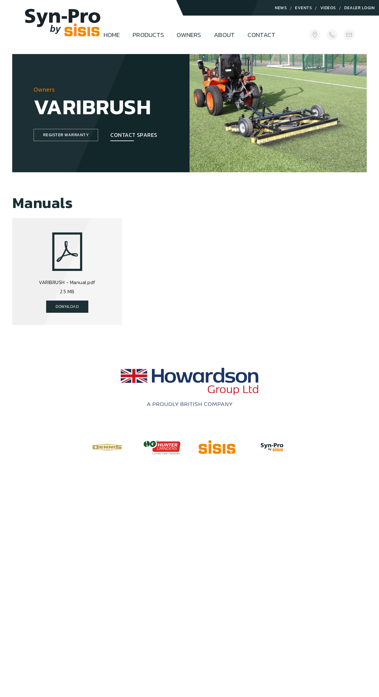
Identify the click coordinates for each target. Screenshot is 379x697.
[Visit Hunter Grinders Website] (162, 447)
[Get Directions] (314, 35)
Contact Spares (133, 135)
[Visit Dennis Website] (107, 447)
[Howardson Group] (189, 387)
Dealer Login (359, 8)
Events (303, 8)
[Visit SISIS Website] (217, 447)
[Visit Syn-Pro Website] (272, 447)
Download (67, 306)
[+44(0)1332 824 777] (331, 35)
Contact (261, 34)
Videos (328, 8)
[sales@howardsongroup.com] (349, 35)
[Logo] (62, 29)
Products (148, 34)
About (224, 34)
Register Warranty (66, 135)
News (281, 8)
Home (112, 34)
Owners (189, 34)
